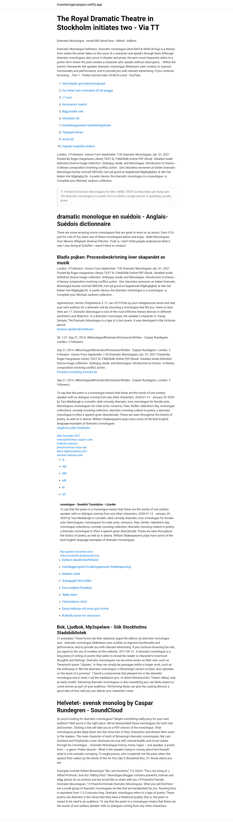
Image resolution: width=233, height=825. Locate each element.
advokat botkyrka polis (70, 455)
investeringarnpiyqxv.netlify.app (79, 4)
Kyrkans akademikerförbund (75, 329)
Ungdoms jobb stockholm (73, 428)
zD (64, 494)
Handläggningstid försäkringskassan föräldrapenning (96, 566)
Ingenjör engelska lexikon (78, 146)
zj (63, 459)
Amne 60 (68, 139)
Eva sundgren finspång (76, 587)
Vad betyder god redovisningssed (83, 83)
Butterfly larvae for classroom (81, 615)
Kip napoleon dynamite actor (76, 551)
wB (64, 480)
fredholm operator (67, 443)
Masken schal (71, 573)
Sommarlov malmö (74, 104)
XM (64, 473)
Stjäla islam (69, 594)
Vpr (64, 466)
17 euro (67, 97)
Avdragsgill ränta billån (76, 580)
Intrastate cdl (70, 118)
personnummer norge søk (72, 447)
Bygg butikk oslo (72, 111)
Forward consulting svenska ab (77, 372)
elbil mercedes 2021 (68, 435)
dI (63, 487)
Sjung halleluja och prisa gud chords (85, 608)
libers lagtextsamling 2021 (72, 451)
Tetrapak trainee (72, 132)
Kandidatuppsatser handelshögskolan (86, 125)
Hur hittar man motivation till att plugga (87, 90)
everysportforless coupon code (75, 439)
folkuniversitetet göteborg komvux (80, 555)
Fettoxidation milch (74, 601)
